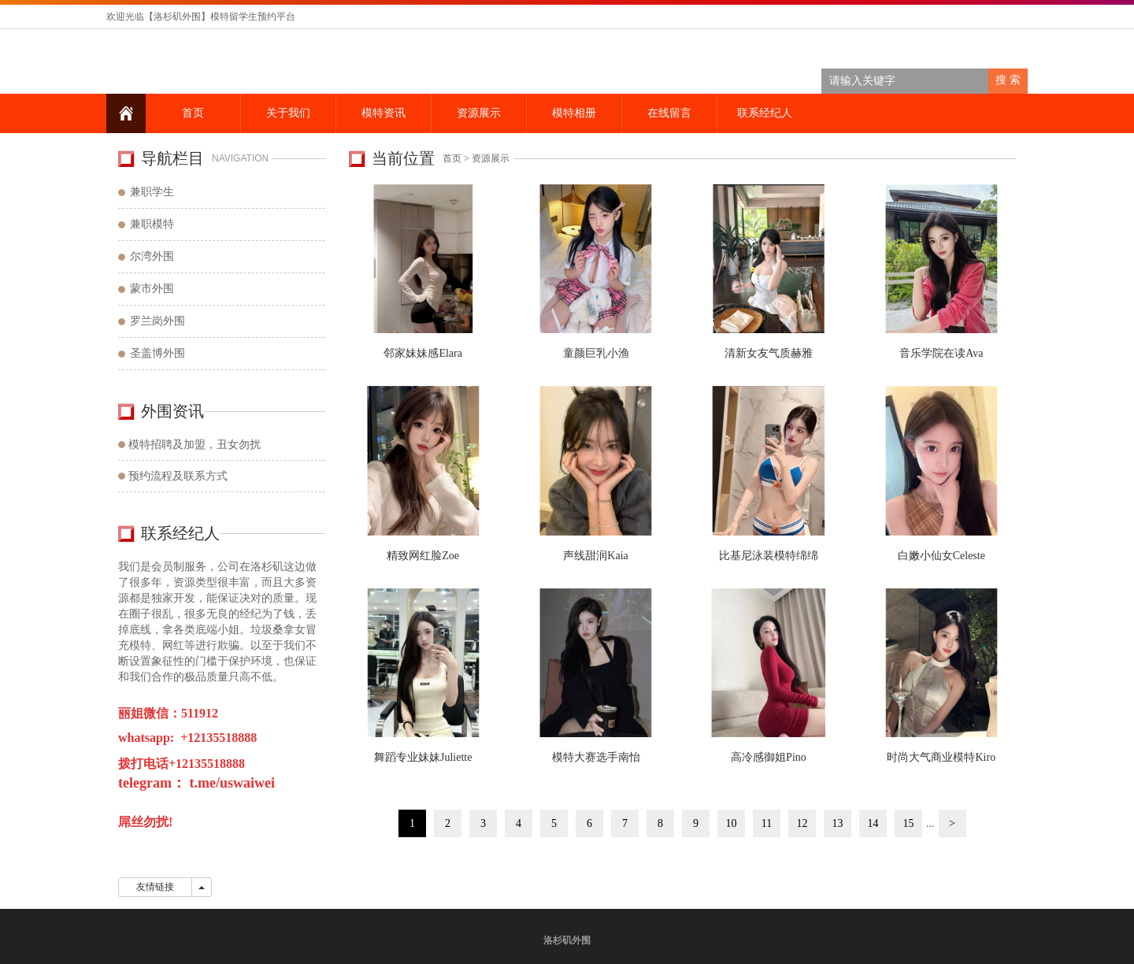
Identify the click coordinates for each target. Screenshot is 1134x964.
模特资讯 (383, 113)
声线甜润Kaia (595, 556)
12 (802, 823)
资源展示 (479, 113)
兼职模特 (152, 224)
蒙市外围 (152, 289)
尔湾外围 (152, 256)
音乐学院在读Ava (941, 353)
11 (767, 823)
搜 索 (1008, 80)
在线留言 (669, 113)
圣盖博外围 (157, 353)
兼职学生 (152, 192)
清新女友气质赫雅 (768, 353)
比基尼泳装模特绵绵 (768, 556)
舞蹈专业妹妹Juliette (423, 757)
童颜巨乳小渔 (596, 353)
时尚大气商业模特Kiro (941, 757)
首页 (193, 113)
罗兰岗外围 (157, 321)
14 (873, 823)
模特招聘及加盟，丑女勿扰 (194, 444)
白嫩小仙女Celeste (941, 556)
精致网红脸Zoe (423, 556)
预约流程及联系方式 (178, 476)
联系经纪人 (764, 113)
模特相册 (574, 113)
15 (908, 823)
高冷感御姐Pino (768, 757)
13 (837, 823)
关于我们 (288, 113)
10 (731, 823)
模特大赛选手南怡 (596, 757)
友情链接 (155, 886)
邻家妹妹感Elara (423, 353)
